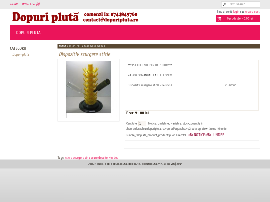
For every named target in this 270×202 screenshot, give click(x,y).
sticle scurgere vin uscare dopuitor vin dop (91, 158)
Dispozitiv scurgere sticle (87, 46)
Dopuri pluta (28, 32)
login (236, 12)
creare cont (252, 12)
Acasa (62, 46)
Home (14, 4)
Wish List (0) (31, 4)
